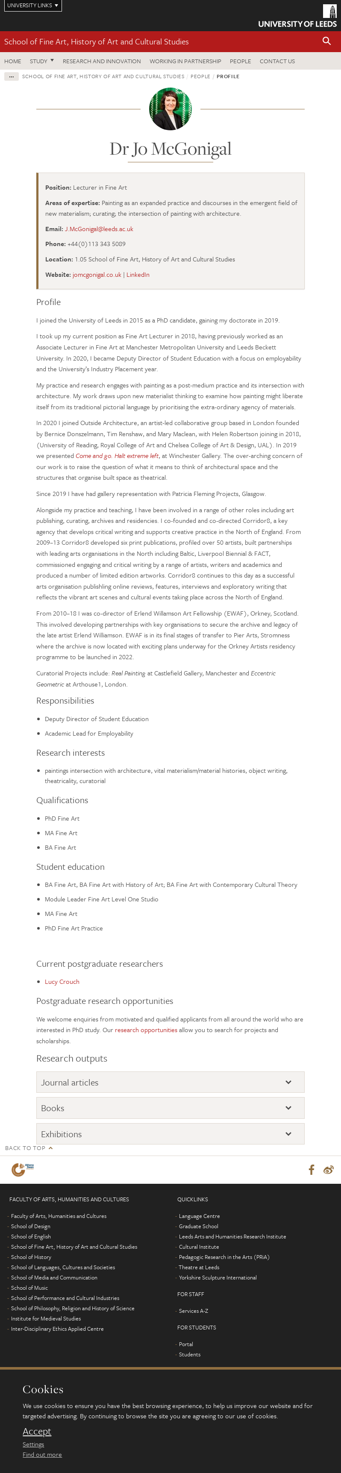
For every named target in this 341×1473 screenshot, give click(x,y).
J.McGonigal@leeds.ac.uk (99, 228)
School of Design (30, 1226)
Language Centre (199, 1216)
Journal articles (70, 1082)
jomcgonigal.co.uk (97, 274)
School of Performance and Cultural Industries (65, 1298)
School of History (31, 1257)
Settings (33, 1444)
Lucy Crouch (62, 981)
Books (53, 1107)
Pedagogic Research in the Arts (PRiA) (224, 1257)
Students (189, 1354)
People (240, 60)
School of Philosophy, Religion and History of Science (73, 1308)
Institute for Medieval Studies (46, 1319)
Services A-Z (193, 1311)
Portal (186, 1344)
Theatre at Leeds (199, 1267)
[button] (327, 41)
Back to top (25, 1147)
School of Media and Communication (54, 1277)
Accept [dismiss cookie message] (37, 1431)
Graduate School (198, 1226)
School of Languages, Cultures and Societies (63, 1267)
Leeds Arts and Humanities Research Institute (232, 1236)
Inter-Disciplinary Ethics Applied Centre (57, 1329)
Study (38, 60)
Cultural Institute (199, 1247)
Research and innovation (102, 60)
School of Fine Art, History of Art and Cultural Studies (96, 41)
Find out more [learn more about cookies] (42, 1454)
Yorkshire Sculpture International (218, 1277)
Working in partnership (185, 60)
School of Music (29, 1288)
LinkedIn (138, 274)
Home (12, 60)
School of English (31, 1236)
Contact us (277, 60)
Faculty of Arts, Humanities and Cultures (58, 1216)
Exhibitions (61, 1133)
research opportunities (146, 1029)
